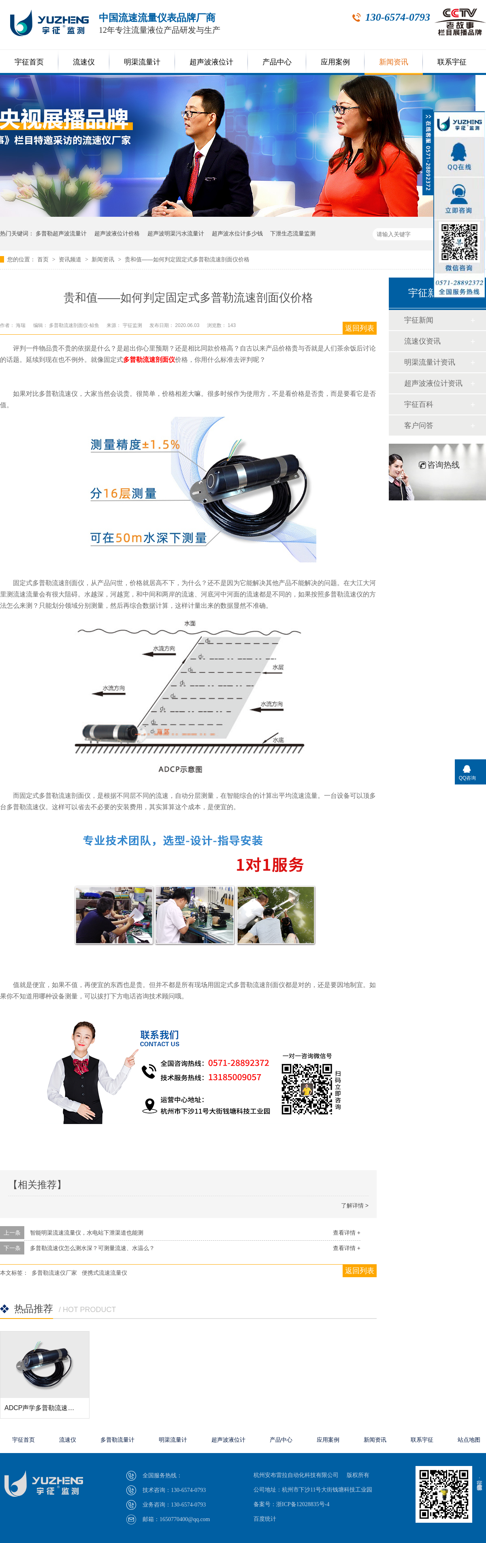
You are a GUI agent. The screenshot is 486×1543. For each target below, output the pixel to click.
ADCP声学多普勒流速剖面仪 (45, 1407)
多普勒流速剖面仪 (149, 359)
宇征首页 (29, 62)
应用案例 (335, 62)
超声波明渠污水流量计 (175, 233)
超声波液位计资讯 (433, 383)
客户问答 (418, 425)
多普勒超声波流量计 (61, 233)
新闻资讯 (393, 62)
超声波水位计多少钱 (237, 233)
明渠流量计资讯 (429, 362)
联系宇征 (452, 62)
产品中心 (277, 62)
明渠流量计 (142, 62)
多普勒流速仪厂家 (54, 1272)
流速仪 (84, 62)
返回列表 (359, 328)
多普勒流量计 (117, 1440)
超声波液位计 (211, 62)
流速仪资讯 (422, 341)
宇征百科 (418, 404)
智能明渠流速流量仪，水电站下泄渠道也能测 (86, 1232)
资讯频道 (71, 259)
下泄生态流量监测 (292, 233)
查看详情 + (346, 1232)
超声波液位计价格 (117, 233)
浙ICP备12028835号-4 (302, 1504)
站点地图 (469, 1440)
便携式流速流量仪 (104, 1272)
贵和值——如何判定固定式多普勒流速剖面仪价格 (187, 259)
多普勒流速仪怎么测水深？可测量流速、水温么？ (92, 1248)
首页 (43, 259)
